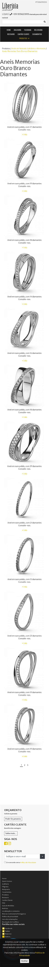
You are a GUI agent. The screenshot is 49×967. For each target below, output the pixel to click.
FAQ (3, 903)
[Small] (22, 22)
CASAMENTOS (37, 34)
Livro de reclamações (10, 919)
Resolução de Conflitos (10, 922)
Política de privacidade (10, 916)
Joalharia (5, 884)
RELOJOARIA (38, 29)
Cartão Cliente (7, 900)
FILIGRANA (27, 29)
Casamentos (6, 892)
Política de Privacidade (28, 862)
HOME (9, 29)
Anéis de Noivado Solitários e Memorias (28, 48)
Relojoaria (6, 889)
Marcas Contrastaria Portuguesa (14, 914)
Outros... (6, 937)
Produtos (5, 895)
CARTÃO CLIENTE (23, 34)
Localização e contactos (11, 911)
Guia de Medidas (8, 906)
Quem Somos (7, 881)
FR (43, 2)
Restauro (5, 897)
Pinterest (6, 934)
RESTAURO (11, 34)
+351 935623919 (20, 14)
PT (37, 2)
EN (40, 2)
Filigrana (5, 887)
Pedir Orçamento (13, 819)
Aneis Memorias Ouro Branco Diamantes (19, 51)
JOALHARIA (17, 29)
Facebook (7, 928)
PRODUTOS (24, 38)
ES (46, 2)
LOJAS (5, 14)
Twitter (6, 931)
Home (4, 878)
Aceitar (24, 961)
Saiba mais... (10, 833)
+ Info (24, 134)
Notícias (5, 908)
